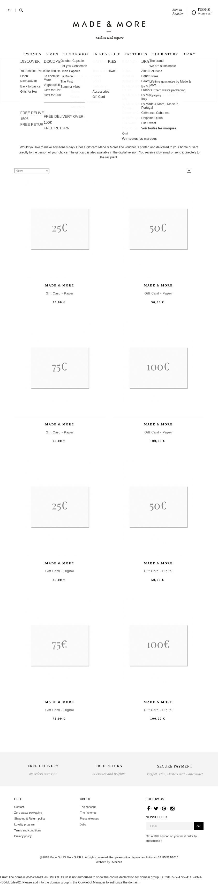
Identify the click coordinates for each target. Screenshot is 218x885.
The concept (88, 806)
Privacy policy (23, 836)
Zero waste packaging (28, 812)
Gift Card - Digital (59, 571)
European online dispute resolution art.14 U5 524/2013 (143, 857)
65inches (116, 862)
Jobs (83, 824)
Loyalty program (24, 824)
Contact (19, 806)
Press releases (89, 818)
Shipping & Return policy (29, 818)
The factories (88, 812)
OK (199, 826)
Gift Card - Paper (60, 293)
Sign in (177, 10)
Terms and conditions (27, 830)
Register (177, 13)
